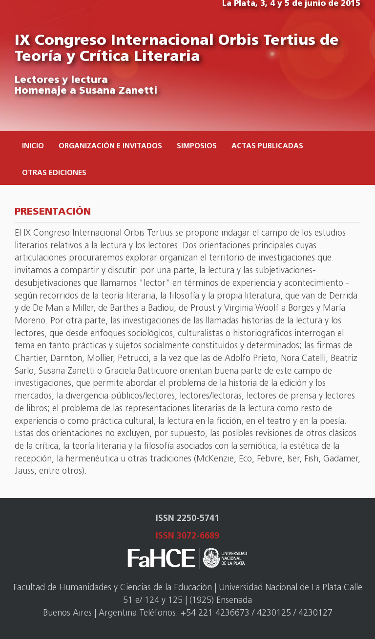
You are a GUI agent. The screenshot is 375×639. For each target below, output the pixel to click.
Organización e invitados (110, 146)
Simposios (197, 146)
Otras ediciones (54, 173)
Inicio (33, 146)
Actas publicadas (267, 146)
